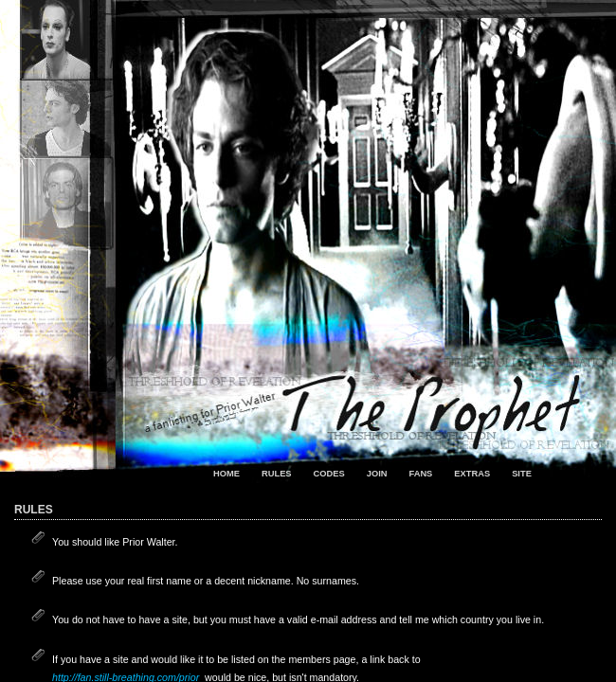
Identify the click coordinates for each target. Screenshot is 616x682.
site (522, 473)
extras (472, 473)
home (226, 473)
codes (329, 473)
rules (277, 473)
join (377, 473)
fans (420, 473)
